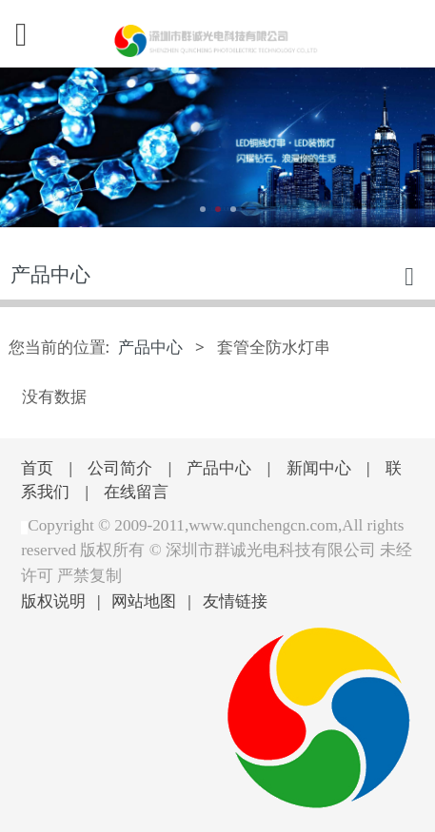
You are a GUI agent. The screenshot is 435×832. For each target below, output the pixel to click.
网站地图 (143, 600)
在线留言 (136, 491)
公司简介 (120, 467)
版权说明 (53, 600)
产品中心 (150, 347)
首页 (37, 467)
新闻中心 (319, 467)
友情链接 (235, 600)
